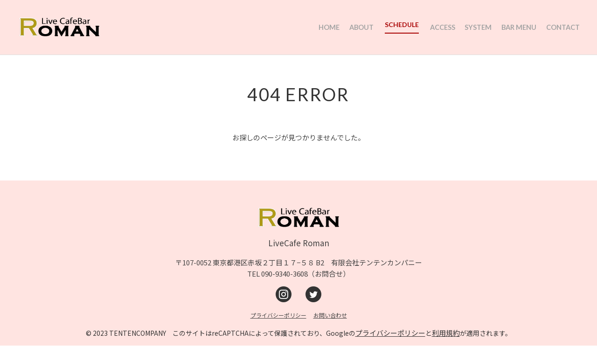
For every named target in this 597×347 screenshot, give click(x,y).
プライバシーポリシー (390, 334)
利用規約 (446, 334)
